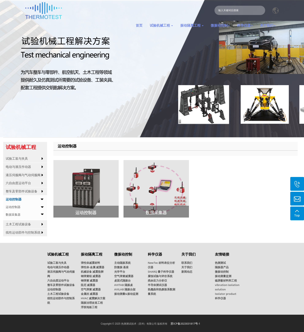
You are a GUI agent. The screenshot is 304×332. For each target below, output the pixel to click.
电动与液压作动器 (18, 167)
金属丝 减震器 (89, 294)
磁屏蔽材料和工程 (226, 280)
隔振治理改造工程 (92, 303)
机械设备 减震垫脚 (92, 271)
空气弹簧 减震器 (91, 289)
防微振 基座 (121, 267)
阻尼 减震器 (88, 285)
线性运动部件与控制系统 (23, 232)
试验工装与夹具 (17, 158)
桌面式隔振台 (122, 280)
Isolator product (225, 294)
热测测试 (220, 263)
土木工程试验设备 (18, 224)
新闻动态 (186, 271)
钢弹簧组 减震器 (91, 276)
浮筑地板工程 (89, 307)
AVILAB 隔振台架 (125, 289)
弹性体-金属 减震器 (92, 267)
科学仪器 (220, 298)
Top (297, 212)
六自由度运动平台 (18, 183)
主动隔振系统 (122, 263)
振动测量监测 (223, 276)
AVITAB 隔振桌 (123, 285)
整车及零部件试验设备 (21, 191)
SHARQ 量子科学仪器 (161, 271)
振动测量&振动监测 (126, 294)
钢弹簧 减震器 (89, 280)
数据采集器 (13, 214)
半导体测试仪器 (157, 285)
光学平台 (119, 271)
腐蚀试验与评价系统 (160, 276)
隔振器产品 (222, 267)
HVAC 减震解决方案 (93, 298)
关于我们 (186, 267)
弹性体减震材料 (90, 263)
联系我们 (186, 263)
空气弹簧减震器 (123, 276)
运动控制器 (14, 199)
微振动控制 (222, 271)
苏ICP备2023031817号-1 (185, 323)
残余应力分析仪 (157, 280)
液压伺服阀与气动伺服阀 (23, 175)
